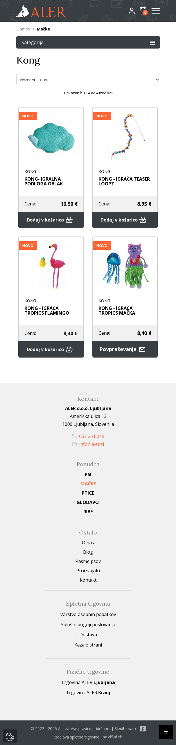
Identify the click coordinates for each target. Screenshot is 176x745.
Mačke (88, 484)
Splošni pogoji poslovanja (88, 624)
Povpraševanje (125, 349)
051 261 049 (88, 436)
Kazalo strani (88, 645)
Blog (88, 552)
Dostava (88, 635)
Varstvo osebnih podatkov (88, 614)
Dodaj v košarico (51, 220)
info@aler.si (88, 444)
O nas (88, 543)
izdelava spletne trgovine (76, 737)
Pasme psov (88, 561)
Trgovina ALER (88, 682)
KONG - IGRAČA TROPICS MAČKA (117, 310)
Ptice (88, 493)
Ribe (88, 512)
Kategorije (88, 42)
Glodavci (88, 502)
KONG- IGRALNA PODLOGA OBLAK (43, 181)
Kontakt (88, 580)
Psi (88, 474)
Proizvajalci (88, 570)
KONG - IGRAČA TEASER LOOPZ (124, 181)
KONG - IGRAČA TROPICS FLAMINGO (46, 310)
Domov (23, 29)
